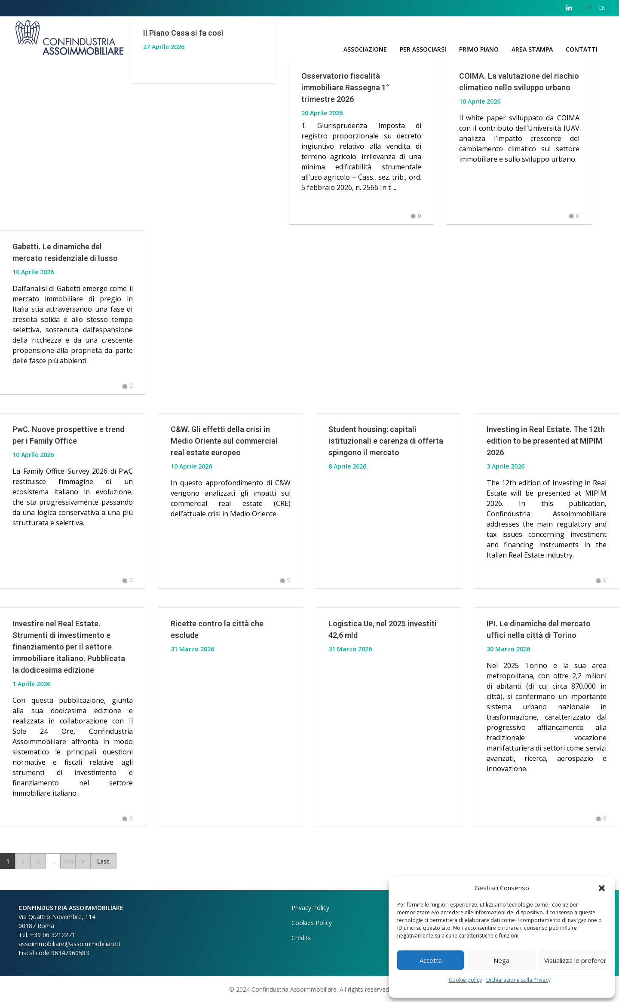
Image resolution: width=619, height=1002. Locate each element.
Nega (501, 960)
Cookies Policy (311, 923)
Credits (301, 938)
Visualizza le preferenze (575, 960)
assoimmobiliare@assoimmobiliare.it (69, 944)
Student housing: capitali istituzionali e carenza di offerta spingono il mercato (385, 441)
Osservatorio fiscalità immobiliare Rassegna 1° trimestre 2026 (345, 87)
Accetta (431, 960)
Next (82, 861)
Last (103, 861)
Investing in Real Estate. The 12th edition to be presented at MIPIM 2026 (546, 441)
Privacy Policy (310, 908)
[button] (602, 887)
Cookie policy (465, 980)
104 (68, 861)
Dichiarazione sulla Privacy (518, 980)
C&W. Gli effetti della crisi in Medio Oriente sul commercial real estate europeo (224, 441)
